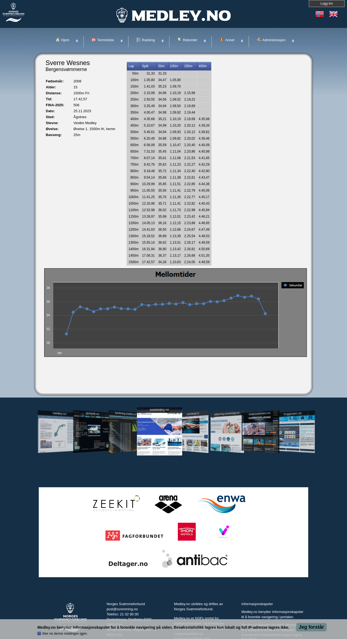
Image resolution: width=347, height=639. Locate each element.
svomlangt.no (193, 414)
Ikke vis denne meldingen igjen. (65, 633)
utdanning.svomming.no (226, 413)
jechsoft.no (92, 413)
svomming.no (159, 410)
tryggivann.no (293, 414)
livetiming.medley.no (125, 413)
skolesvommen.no (260, 413)
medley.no (59, 413)
